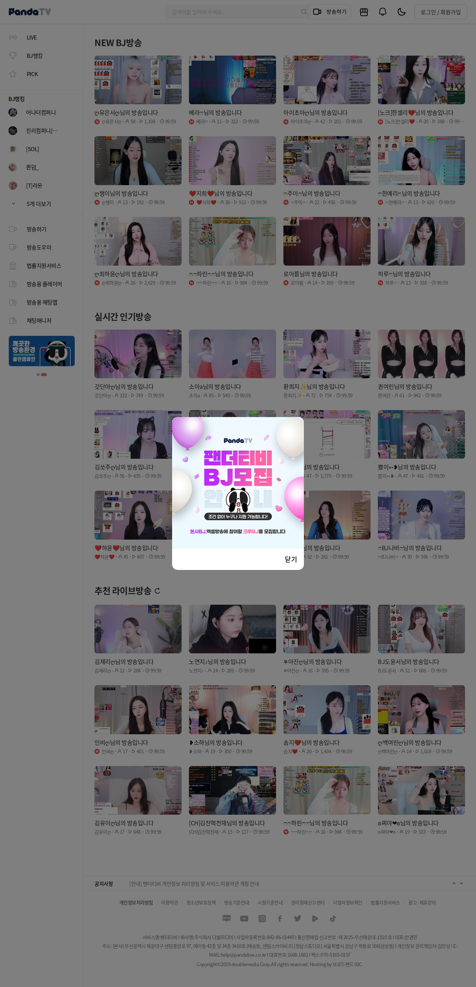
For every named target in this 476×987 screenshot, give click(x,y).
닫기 (291, 559)
